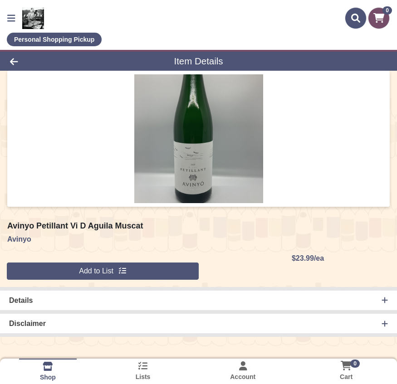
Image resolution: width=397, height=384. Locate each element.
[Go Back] (55, 61)
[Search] (355, 18)
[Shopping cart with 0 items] (379, 18)
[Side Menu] (11, 18)
